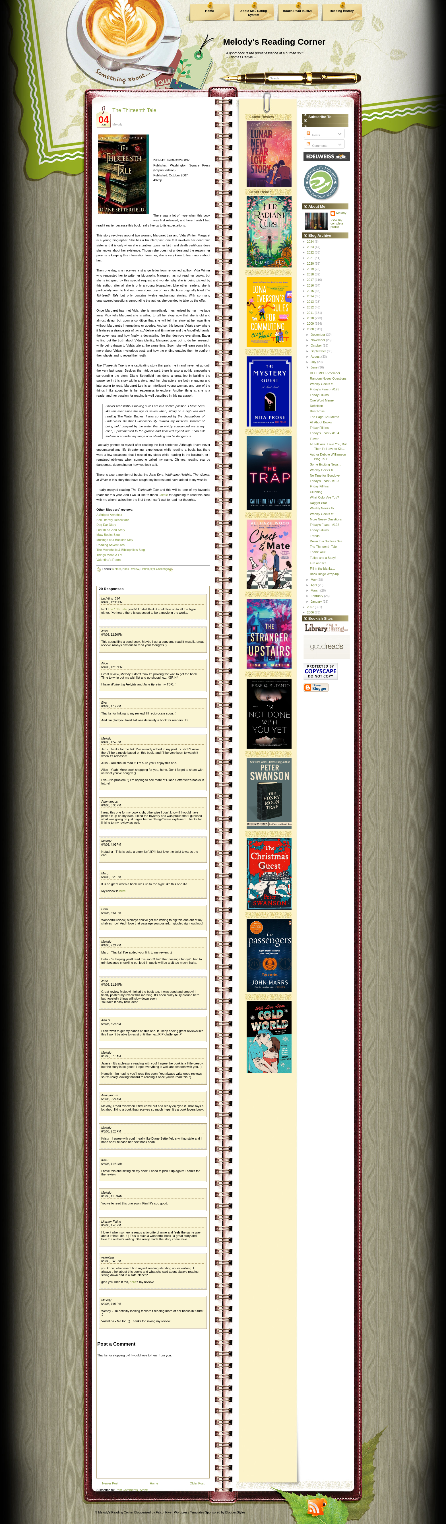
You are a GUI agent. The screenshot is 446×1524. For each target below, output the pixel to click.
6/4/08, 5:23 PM (111, 877)
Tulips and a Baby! (323, 557)
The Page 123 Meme (324, 417)
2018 (311, 274)
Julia (104, 631)
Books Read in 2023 (298, 11)
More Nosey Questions (326, 519)
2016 (311, 285)
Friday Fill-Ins (319, 395)
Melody (106, 738)
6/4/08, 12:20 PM (112, 634)
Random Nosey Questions (328, 378)
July (314, 362)
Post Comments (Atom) (131, 1490)
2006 (311, 612)
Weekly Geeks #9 (322, 384)
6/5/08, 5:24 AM (111, 1023)
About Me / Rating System (253, 13)
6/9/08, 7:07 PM (111, 1303)
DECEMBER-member (325, 373)
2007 (311, 607)
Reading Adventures (110, 545)
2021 (311, 258)
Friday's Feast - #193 (324, 481)
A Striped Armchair (109, 514)
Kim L (105, 1160)
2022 (311, 252)
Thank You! (317, 552)
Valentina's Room (108, 559)
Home (209, 11)
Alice (104, 663)
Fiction (145, 569)
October (317, 345)
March (315, 590)
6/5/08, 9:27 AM (111, 1099)
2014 (311, 296)
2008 (311, 329)
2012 (311, 307)
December (318, 334)
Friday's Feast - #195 (324, 389)
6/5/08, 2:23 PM (111, 1131)
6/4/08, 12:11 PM (112, 602)
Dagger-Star (318, 502)
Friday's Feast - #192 (324, 524)
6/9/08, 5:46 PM (111, 1261)
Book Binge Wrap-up (324, 574)
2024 (311, 241)
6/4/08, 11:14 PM (112, 984)
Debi (104, 909)
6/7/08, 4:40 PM (111, 1225)
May (314, 579)
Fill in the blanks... (322, 568)
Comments (316, 145)
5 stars (116, 569)
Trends (314, 535)
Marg (104, 873)
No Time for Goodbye (325, 475)
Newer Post (110, 1483)
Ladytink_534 (110, 598)
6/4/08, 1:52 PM (111, 742)
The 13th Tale (117, 609)
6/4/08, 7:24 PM (111, 945)
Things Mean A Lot (109, 555)
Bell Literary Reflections (112, 520)
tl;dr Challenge (159, 569)
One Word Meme (322, 400)
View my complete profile (337, 223)
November (318, 340)
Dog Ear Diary (106, 524)
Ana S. (106, 1020)
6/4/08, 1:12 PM (111, 706)
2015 (311, 291)
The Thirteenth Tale (134, 110)
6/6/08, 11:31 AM (111, 1163)
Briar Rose (317, 411)
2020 (311, 263)
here (122, 891)
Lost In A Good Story (110, 530)
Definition (316, 405)
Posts (312, 135)
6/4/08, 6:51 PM (111, 913)
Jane (104, 981)
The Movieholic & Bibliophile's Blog (120, 549)
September (319, 351)
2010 (311, 318)
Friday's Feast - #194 (324, 433)
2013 (311, 301)
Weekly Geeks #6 (322, 514)
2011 (311, 312)
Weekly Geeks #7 (322, 508)
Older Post (197, 1483)
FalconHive (164, 1512)
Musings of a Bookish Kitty (114, 539)
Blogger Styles (235, 1512)
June (314, 367)
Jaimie (163, 495)
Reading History (342, 11)
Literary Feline (111, 1221)
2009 (311, 323)
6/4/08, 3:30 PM (111, 805)
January (317, 601)
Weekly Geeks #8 (322, 470)
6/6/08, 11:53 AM (111, 1196)
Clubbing (316, 492)
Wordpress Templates (189, 1512)
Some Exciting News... (325, 464)
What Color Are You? (324, 497)
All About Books (321, 422)
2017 (311, 279)
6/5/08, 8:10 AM (111, 1056)
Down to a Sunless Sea (326, 541)
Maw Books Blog (108, 534)
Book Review (131, 569)
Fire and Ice (318, 563)
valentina (107, 1257)
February (317, 596)
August (316, 356)
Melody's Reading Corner (274, 41)
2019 (311, 269)
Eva (104, 702)
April (314, 585)
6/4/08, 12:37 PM (112, 667)
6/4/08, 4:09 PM (111, 844)
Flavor (314, 438)
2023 (311, 247)
